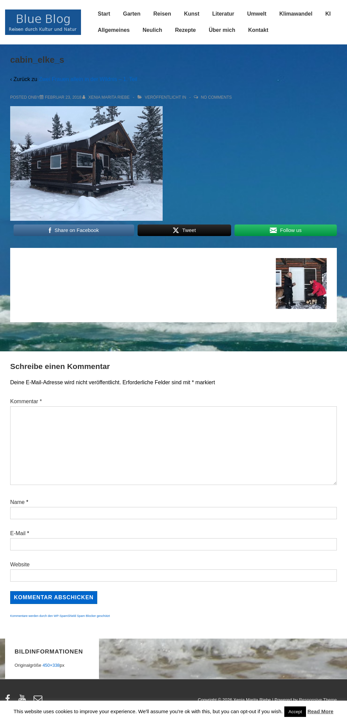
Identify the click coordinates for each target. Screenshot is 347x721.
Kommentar (26, 401)
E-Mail (17, 533)
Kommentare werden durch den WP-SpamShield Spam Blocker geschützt (60, 616)
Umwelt (256, 14)
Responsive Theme (318, 699)
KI (328, 14)
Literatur (223, 14)
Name (17, 502)
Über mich (222, 30)
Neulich (152, 30)
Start (104, 14)
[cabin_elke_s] (63, 97)
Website (20, 564)
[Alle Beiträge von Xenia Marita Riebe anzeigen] (106, 97)
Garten (132, 14)
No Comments (216, 97)
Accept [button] (295, 711)
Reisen (162, 14)
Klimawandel (295, 14)
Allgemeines (114, 30)
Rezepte (185, 30)
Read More (320, 711)
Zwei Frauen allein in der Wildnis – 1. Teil (88, 79)
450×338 (51, 665)
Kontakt (258, 30)
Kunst (191, 14)
